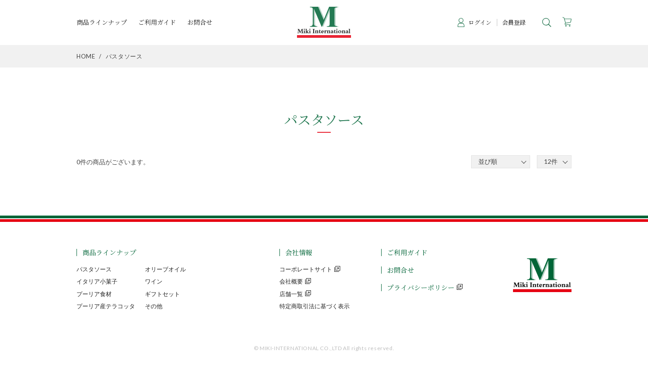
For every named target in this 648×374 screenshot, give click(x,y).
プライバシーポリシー (420, 287)
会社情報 (298, 252)
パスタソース (94, 269)
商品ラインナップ (101, 22)
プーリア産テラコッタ (105, 306)
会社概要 (291, 281)
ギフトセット (162, 293)
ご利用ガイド (157, 22)
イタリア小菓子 (96, 281)
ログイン (479, 22)
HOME (85, 56)
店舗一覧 (291, 293)
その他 (153, 306)
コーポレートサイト (305, 269)
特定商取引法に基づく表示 (314, 306)
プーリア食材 (94, 293)
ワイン (153, 281)
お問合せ (199, 22)
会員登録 (514, 22)
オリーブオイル (165, 269)
